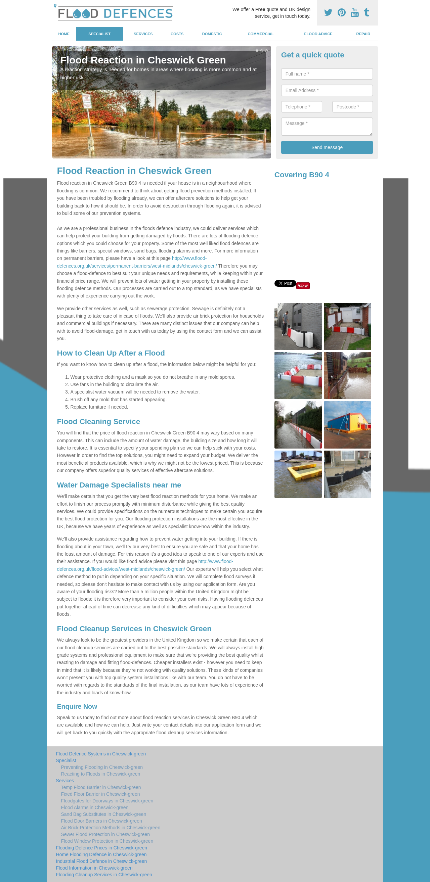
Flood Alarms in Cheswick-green (95, 807)
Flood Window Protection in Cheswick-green (107, 841)
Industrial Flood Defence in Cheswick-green (101, 861)
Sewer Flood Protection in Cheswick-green (105, 834)
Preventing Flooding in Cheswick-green (102, 767)
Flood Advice (318, 34)
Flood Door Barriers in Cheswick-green (101, 821)
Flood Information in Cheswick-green (94, 868)
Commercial (261, 34)
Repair (363, 34)
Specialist (99, 34)
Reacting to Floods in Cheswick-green (100, 774)
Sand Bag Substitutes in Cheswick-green (103, 814)
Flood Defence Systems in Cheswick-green (101, 753)
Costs (177, 34)
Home (64, 34)
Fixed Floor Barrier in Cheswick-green (100, 794)
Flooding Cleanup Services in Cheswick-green (104, 874)
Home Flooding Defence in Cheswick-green (101, 854)
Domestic (212, 34)
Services (143, 34)
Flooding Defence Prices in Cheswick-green (101, 847)
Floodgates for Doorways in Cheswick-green (107, 800)
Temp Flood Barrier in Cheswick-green (101, 787)
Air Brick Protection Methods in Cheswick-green (111, 827)
